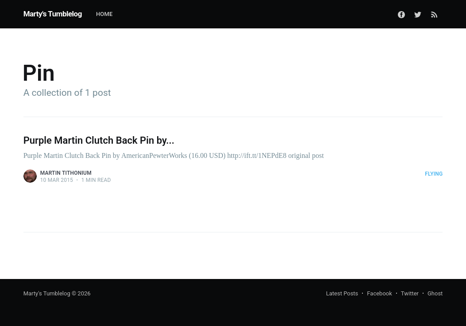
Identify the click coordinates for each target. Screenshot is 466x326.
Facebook (379, 293)
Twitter (410, 293)
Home (104, 14)
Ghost (435, 293)
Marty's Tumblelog (52, 13)
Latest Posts (342, 293)
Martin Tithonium (66, 173)
